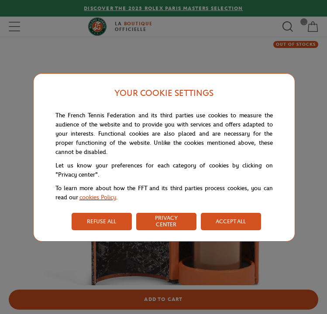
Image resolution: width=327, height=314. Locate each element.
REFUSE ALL (101, 221)
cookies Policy (97, 197)
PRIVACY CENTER (166, 221)
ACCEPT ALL (231, 221)
